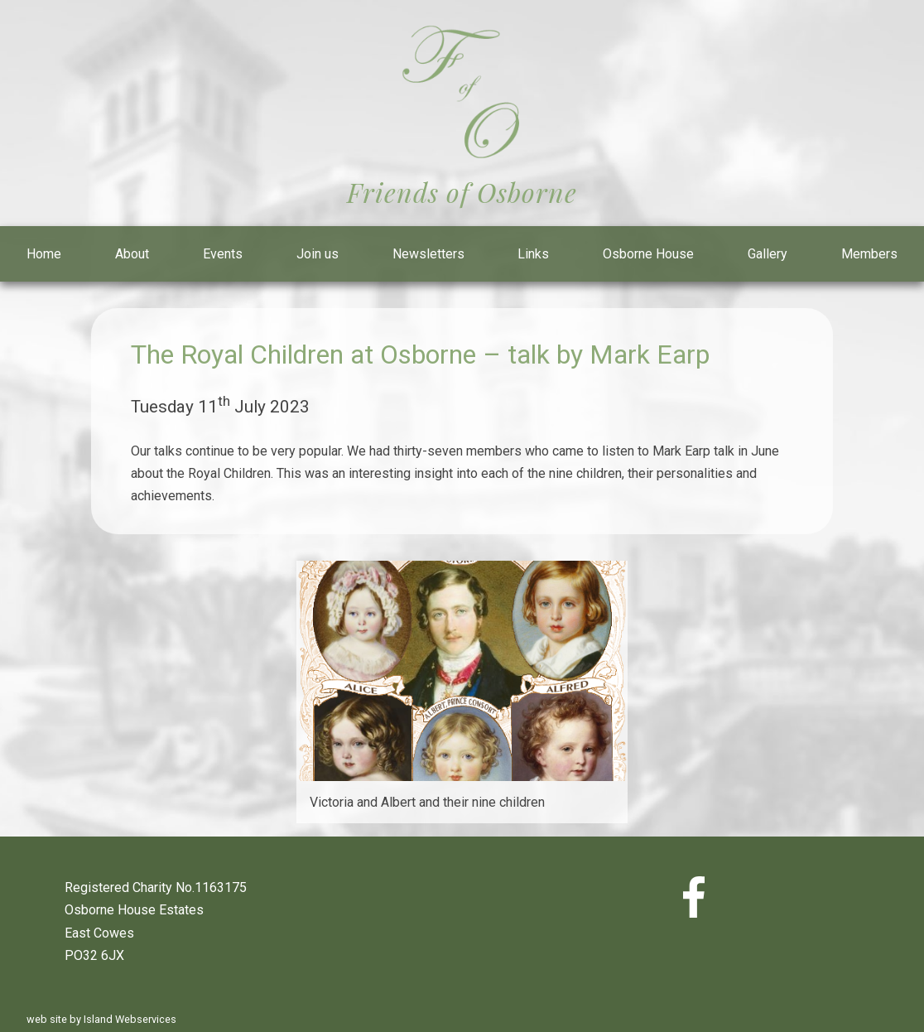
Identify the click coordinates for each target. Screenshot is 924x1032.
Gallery (767, 254)
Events (223, 254)
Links (533, 254)
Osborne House (648, 254)
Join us (317, 254)
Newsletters (428, 254)
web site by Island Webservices (101, 1019)
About (132, 254)
